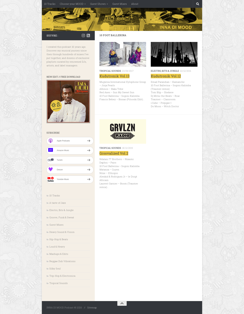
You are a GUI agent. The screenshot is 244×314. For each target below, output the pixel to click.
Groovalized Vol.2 (113, 153)
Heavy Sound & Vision (62, 232)
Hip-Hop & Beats (58, 239)
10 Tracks (49, 3)
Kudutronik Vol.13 (114, 76)
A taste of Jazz (57, 202)
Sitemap (92, 307)
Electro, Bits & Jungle (165, 70)
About (134, 3)
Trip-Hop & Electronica (62, 275)
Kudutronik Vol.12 (166, 76)
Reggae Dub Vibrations (62, 261)
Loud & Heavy (57, 246)
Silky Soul (55, 268)
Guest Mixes (119, 3)
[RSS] (88, 35)
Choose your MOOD (71, 3)
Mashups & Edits (58, 253)
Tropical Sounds (110, 70)
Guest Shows (98, 3)
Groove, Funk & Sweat (61, 217)
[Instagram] (83, 35)
